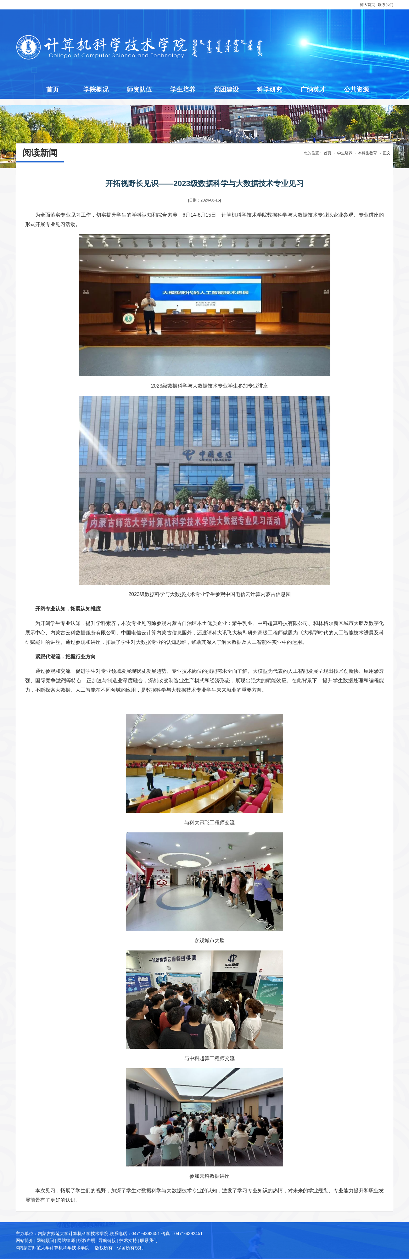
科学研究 (269, 89)
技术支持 (128, 1240)
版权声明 (86, 1240)
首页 (52, 89)
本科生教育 (367, 153)
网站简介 (24, 1240)
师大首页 (367, 5)
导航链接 (107, 1240)
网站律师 (66, 1240)
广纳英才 (313, 89)
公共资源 (356, 89)
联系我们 (385, 5)
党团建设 (226, 89)
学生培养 (182, 89)
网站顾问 (45, 1240)
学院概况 (96, 89)
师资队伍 (139, 89)
